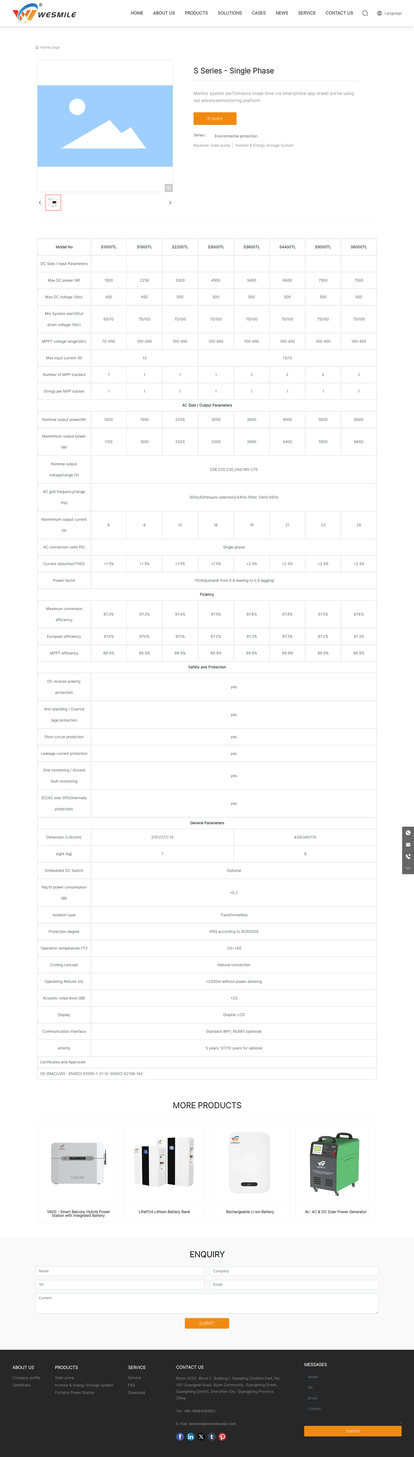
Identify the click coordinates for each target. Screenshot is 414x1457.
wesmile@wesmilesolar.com (212, 1424)
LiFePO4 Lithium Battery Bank (164, 1212)
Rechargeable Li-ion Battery (250, 1212)
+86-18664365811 (199, 1411)
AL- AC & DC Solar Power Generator (335, 1212)
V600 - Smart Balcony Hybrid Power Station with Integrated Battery (78, 1214)
